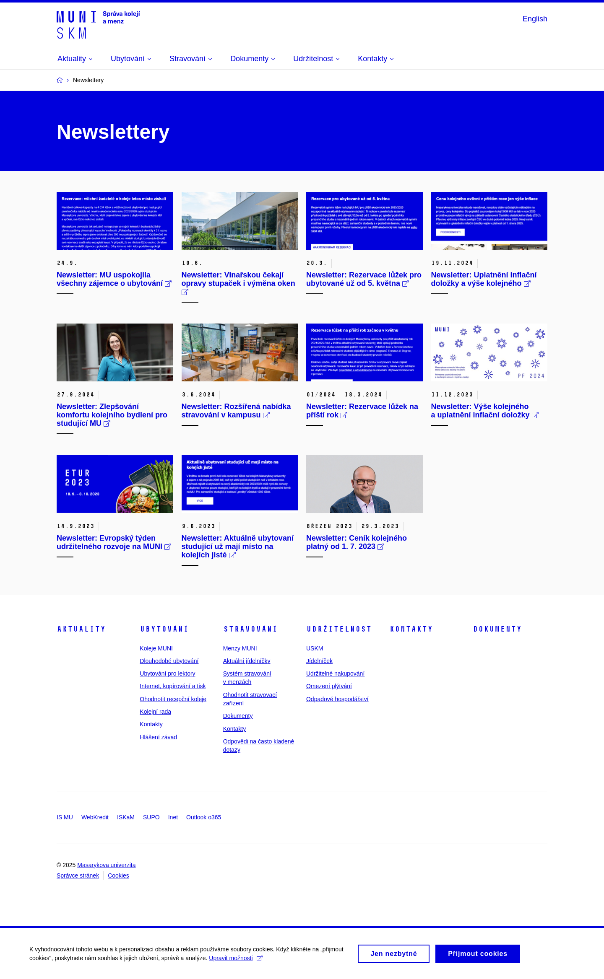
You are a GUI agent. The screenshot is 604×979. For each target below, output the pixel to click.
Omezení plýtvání (329, 686)
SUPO (151, 817)
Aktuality (81, 629)
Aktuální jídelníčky (247, 661)
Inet (173, 817)
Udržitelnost (339, 629)
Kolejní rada (155, 711)
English (535, 19)
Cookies (118, 875)
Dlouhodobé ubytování (169, 661)
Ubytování (164, 629)
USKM (314, 648)
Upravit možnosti (235, 961)
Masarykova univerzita (106, 865)
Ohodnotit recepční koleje (173, 699)
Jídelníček (319, 661)
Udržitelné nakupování (335, 673)
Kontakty (151, 724)
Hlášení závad (158, 737)
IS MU (65, 817)
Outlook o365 (203, 817)
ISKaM (126, 817)
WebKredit (95, 817)
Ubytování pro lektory (167, 673)
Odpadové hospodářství (337, 699)
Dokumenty (238, 715)
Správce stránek (78, 875)
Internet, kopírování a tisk (173, 686)
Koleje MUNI (156, 648)
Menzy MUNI (240, 648)
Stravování (250, 629)
